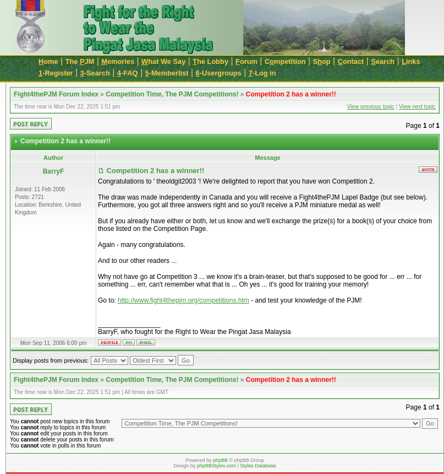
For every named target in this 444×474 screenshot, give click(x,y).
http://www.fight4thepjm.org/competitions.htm (183, 300)
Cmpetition (285, 61)
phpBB (220, 460)
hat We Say (163, 61)
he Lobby (210, 61)
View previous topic (370, 107)
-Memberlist (167, 73)
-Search (95, 73)
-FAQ (127, 73)
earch (382, 61)
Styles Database (258, 465)
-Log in (262, 73)
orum (246, 61)
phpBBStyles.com (216, 465)
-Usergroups (219, 73)
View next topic (417, 107)
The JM (80, 61)
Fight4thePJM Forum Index (56, 94)
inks (411, 61)
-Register (56, 73)
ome (48, 61)
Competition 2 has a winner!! (291, 94)
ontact (351, 61)
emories (117, 61)
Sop (322, 61)
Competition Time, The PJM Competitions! (172, 94)
